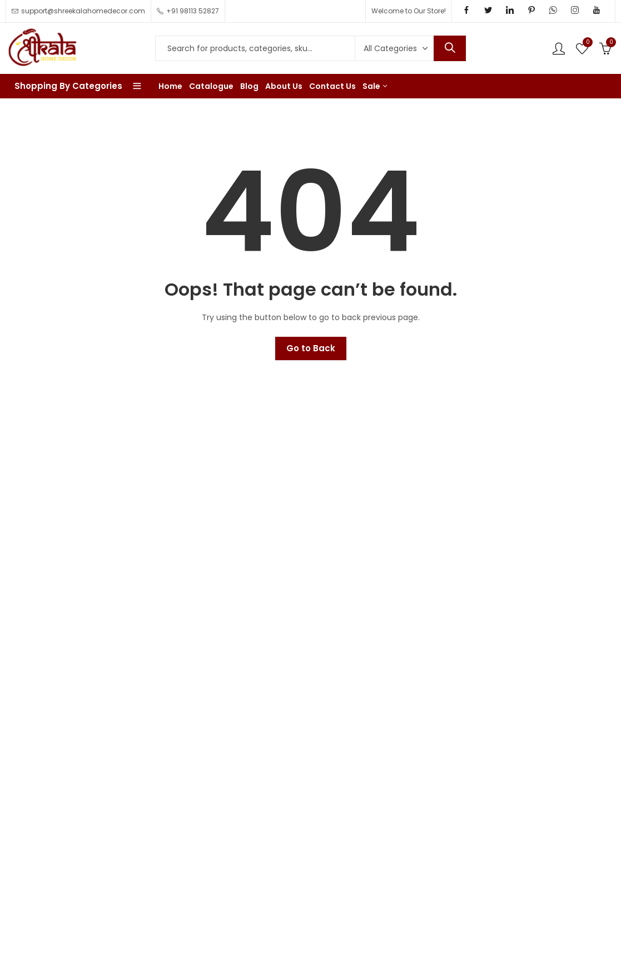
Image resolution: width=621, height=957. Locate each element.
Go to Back (310, 348)
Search (450, 48)
